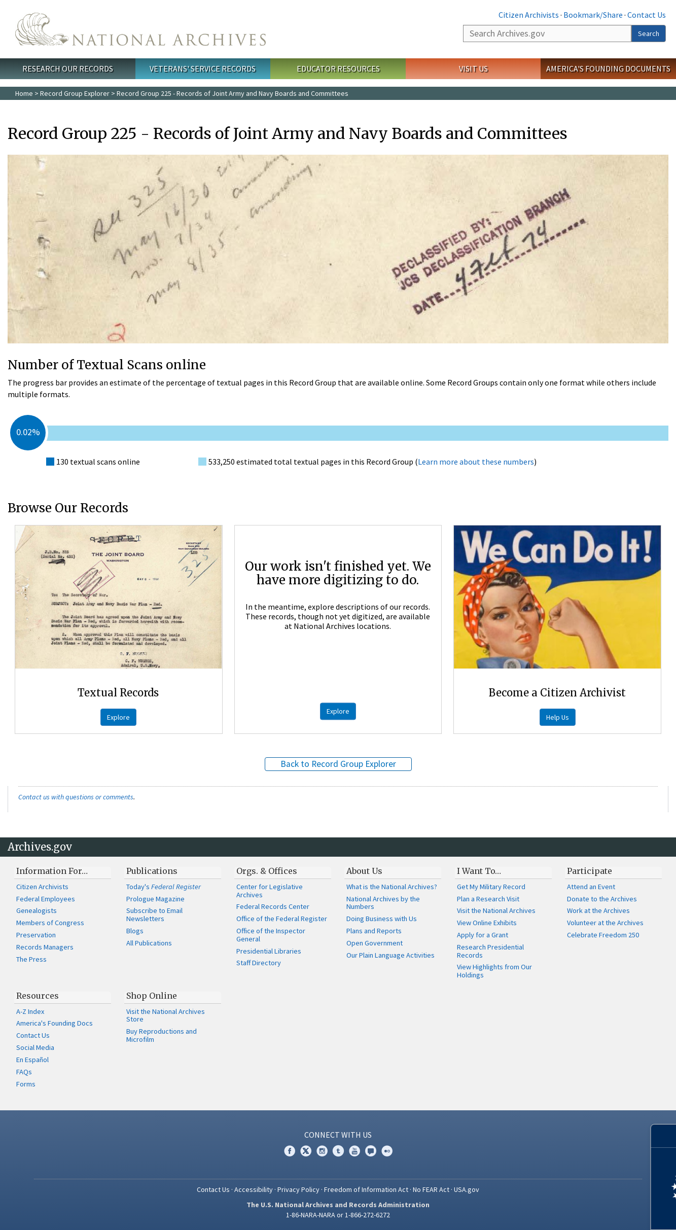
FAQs (24, 1071)
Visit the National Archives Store (165, 1015)
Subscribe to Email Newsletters (154, 914)
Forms (25, 1083)
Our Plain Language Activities (390, 955)
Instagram (322, 1151)
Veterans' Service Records (203, 68)
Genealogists (36, 910)
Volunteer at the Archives (605, 922)
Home (24, 93)
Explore (118, 717)
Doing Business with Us (381, 918)
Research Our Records (67, 68)
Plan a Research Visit (488, 898)
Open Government (374, 942)
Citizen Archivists (529, 15)
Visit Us (473, 68)
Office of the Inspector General (270, 934)
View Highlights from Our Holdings (494, 970)
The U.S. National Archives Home (140, 29)
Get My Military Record (491, 886)
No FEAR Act (431, 1189)
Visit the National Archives (496, 910)
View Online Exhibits (487, 922)
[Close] (664, 1136)
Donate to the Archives (602, 898)
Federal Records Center (272, 906)
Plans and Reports (374, 930)
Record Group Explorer (75, 93)
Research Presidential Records (490, 951)
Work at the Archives (598, 910)
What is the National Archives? (391, 886)
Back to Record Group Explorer (338, 763)
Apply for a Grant (482, 934)
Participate (589, 871)
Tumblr (338, 1151)
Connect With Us (338, 1135)
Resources (37, 996)
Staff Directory (258, 962)
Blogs (135, 930)
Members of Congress (50, 922)
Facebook (289, 1151)
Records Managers (45, 947)
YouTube (354, 1151)
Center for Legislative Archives (269, 890)
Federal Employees (45, 898)
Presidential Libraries (268, 951)
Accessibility (253, 1189)
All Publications (149, 942)
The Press (31, 959)
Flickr (387, 1151)
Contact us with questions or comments (75, 796)
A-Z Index (30, 1011)
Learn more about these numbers (476, 461)
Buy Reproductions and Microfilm (161, 1035)
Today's (163, 886)
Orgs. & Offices (266, 871)
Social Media (35, 1047)
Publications (151, 871)
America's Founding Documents (608, 68)
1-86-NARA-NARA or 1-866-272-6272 (338, 1214)
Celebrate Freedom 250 (603, 934)
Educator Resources (338, 68)
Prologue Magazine (155, 898)
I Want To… (479, 871)
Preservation (36, 934)
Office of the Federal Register (281, 918)
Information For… (52, 871)
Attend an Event (591, 886)
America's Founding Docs (54, 1023)
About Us (364, 871)
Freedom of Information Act (366, 1189)
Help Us (557, 717)
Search (648, 33)
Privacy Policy (298, 1189)
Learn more (585, 1211)
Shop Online (151, 996)
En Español (32, 1059)
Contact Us (646, 15)
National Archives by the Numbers (383, 902)
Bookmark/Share (593, 15)
